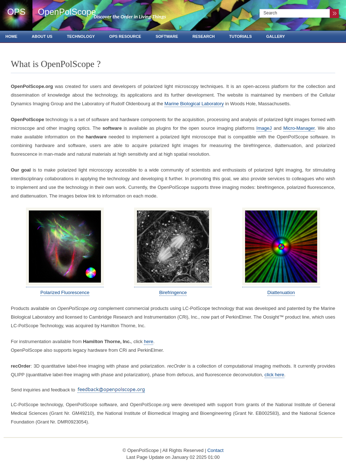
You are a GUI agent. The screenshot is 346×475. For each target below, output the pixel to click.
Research (203, 36)
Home (11, 36)
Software (167, 36)
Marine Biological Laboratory (194, 103)
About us (42, 36)
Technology (81, 36)
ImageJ (264, 128)
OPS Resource (125, 36)
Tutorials (240, 36)
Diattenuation (281, 292)
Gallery (275, 36)
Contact (215, 450)
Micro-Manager (299, 128)
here (148, 341)
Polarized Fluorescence (64, 292)
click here (274, 374)
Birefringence (173, 292)
